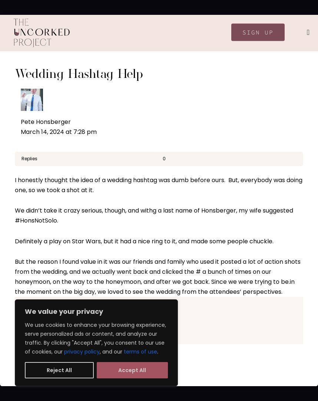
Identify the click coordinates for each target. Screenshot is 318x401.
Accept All (132, 370)
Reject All (59, 370)
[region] (96, 342)
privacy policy (82, 351)
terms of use (140, 351)
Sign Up (258, 32)
